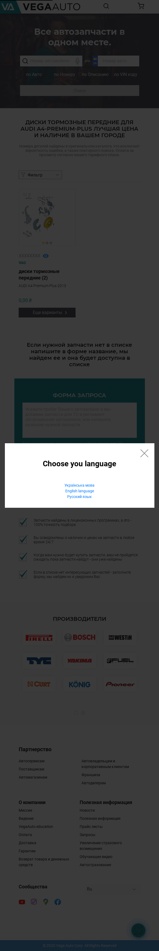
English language (79, 491)
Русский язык (79, 496)
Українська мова (79, 485)
